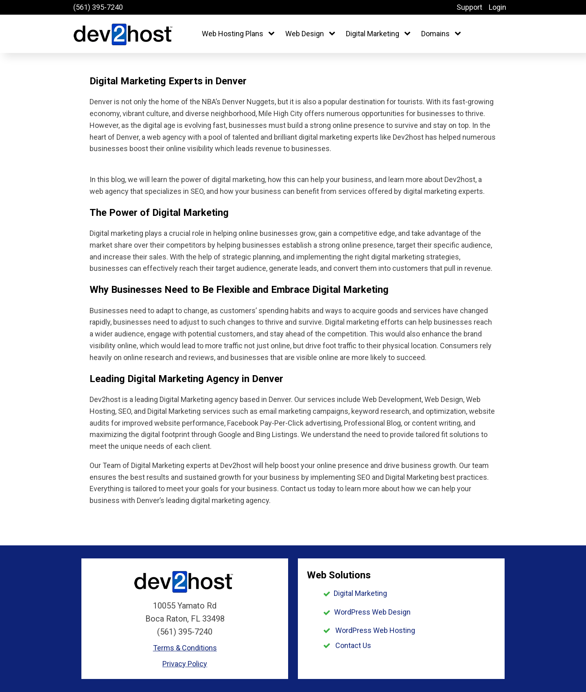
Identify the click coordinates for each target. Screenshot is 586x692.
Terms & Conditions (185, 648)
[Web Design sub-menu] (334, 34)
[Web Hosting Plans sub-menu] (273, 34)
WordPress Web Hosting (375, 630)
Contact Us (353, 645)
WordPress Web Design (372, 612)
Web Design (304, 33)
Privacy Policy (184, 663)
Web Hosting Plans (232, 33)
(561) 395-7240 (98, 7)
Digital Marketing (372, 33)
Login (497, 7)
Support (469, 7)
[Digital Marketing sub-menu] (409, 34)
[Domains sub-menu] (459, 34)
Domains (435, 33)
